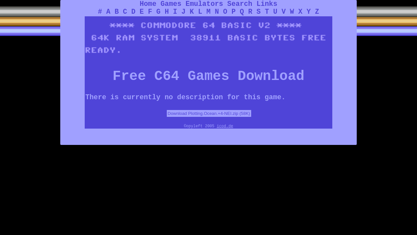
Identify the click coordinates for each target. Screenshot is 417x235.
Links (266, 4)
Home (148, 4)
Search (239, 4)
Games (171, 4)
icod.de (225, 126)
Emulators (204, 4)
